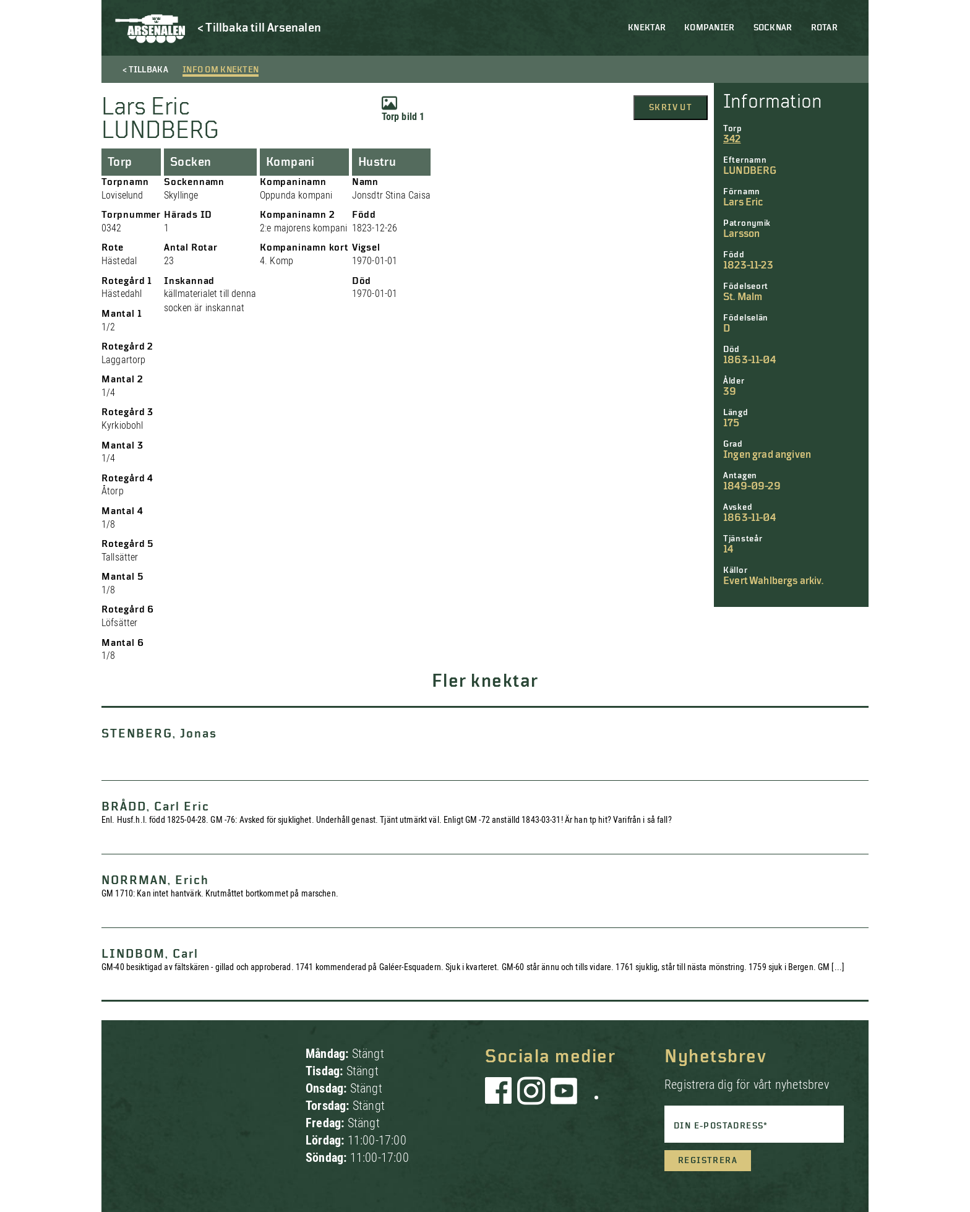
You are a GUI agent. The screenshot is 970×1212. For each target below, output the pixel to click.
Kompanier (709, 28)
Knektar (647, 28)
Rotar (824, 28)
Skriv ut (670, 108)
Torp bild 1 (403, 108)
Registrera (707, 1161)
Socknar (772, 28)
